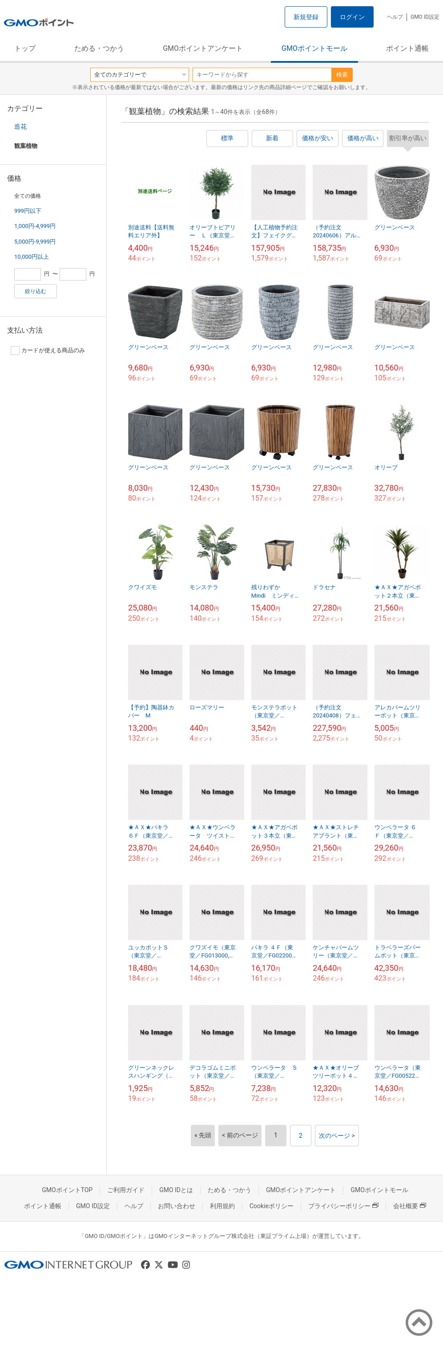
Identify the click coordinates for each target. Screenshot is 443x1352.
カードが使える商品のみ (48, 350)
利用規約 (222, 1205)
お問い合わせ (176, 1205)
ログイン (352, 16)
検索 (342, 74)
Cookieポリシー (272, 1205)
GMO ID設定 (425, 17)
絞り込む (35, 291)
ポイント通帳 (407, 48)
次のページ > (337, 1135)
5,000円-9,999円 (35, 241)
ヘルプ (395, 17)
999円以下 (27, 211)
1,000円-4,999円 (35, 226)
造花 (20, 126)
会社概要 (409, 1205)
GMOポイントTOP (67, 1189)
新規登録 (306, 16)
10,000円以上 (31, 256)
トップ (25, 48)
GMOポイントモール (314, 48)
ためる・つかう (99, 48)
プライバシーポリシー (343, 1205)
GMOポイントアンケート (203, 48)
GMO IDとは (176, 1189)
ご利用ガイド (126, 1189)
